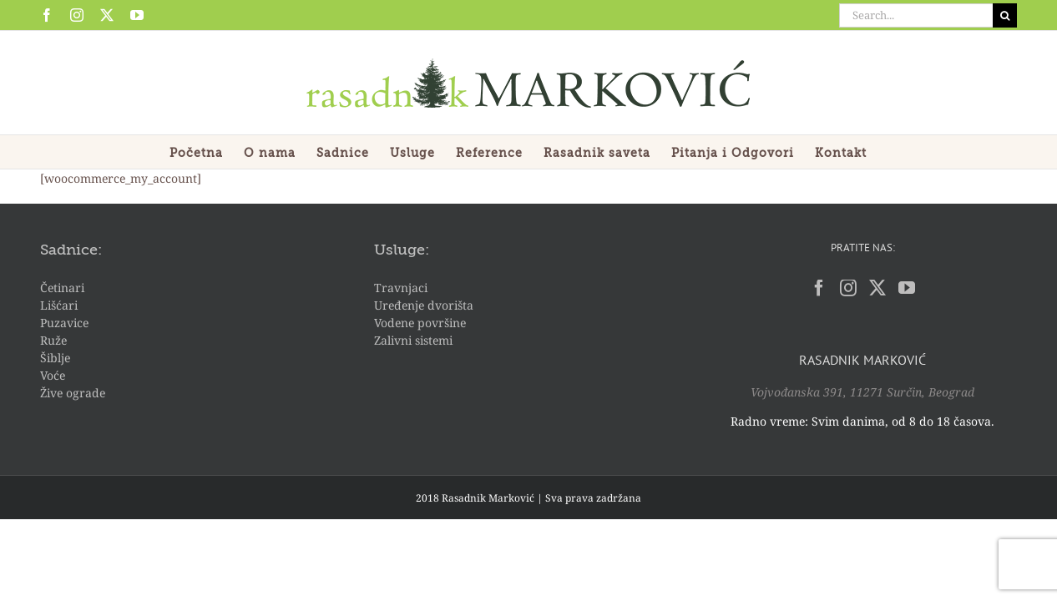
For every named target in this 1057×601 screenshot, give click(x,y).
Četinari (62, 287)
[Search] (1005, 15)
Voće (52, 375)
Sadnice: (71, 250)
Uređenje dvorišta (423, 305)
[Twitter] (877, 288)
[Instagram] (848, 288)
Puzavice (64, 323)
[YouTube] (906, 288)
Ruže (53, 340)
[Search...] (916, 15)
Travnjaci (400, 287)
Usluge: (401, 250)
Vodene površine (420, 323)
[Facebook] (819, 288)
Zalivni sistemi (413, 340)
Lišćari (59, 305)
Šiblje (55, 358)
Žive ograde (72, 393)
